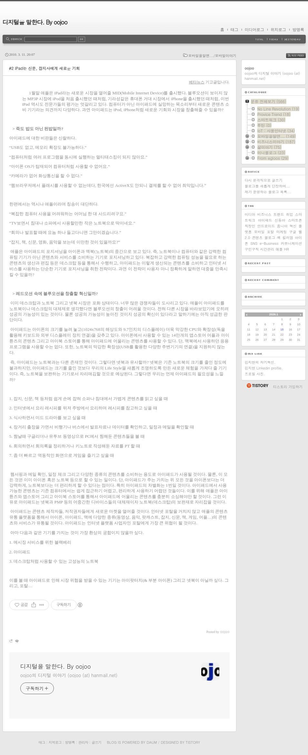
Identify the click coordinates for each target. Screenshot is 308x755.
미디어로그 (254, 29)
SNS (254, 243)
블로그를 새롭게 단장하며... (267, 186)
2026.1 (273, 314)
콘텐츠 (257, 237)
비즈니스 (264, 214)
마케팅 (281, 231)
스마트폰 (295, 220)
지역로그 (55, 742)
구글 (292, 231)
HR (286, 249)
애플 (279, 249)
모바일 (259, 231)
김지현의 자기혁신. (260, 362)
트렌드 (278, 214)
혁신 (293, 226)
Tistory (193, 742)
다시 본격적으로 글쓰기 (264, 180)
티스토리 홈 (257, 385)
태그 (234, 29)
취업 (289, 214)
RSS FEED (301, 55)
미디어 (250, 214)
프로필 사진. (255, 373)
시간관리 (267, 249)
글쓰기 (96, 742)
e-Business (269, 243)
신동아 (280, 220)
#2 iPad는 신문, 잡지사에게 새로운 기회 (44, 68)
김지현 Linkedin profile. (264, 368)
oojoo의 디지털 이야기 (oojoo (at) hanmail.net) (68, 675)
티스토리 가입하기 (288, 386)
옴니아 (282, 226)
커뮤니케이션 (291, 243)
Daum (151, 742)
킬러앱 (288, 237)
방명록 (298, 29)
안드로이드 (266, 226)
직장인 (250, 226)
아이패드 (265, 220)
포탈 (270, 231)
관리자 (83, 742)
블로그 (269, 237)
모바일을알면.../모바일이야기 (212, 55)
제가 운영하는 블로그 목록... (268, 191)
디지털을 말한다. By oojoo (35, 22)
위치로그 (278, 29)
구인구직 (252, 249)
